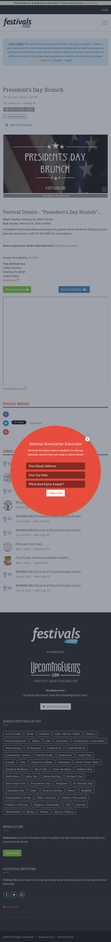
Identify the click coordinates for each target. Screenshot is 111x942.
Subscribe (55, 493)
